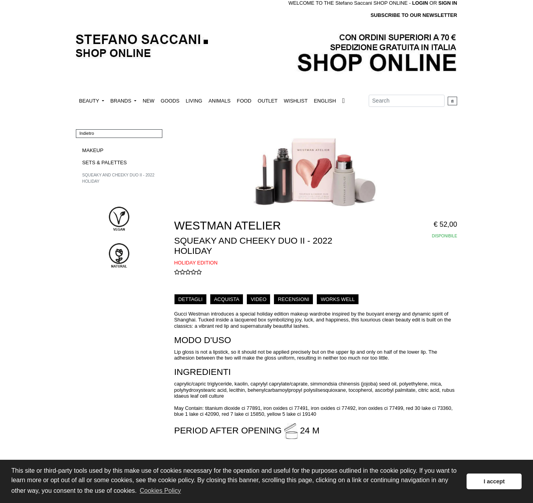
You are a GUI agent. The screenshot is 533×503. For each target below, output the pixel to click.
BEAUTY (90, 101)
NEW (148, 101)
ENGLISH (325, 101)
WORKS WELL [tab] (338, 299)
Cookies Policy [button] (160, 490)
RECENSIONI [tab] (293, 299)
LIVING (194, 101)
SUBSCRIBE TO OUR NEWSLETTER (414, 15)
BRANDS (121, 101)
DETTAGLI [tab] (190, 299)
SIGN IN (447, 3)
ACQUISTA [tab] (226, 299)
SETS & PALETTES (104, 162)
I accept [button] (494, 481)
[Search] (407, 101)
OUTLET (268, 101)
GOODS (170, 101)
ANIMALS (219, 101)
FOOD (244, 101)
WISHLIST (295, 101)
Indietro (86, 133)
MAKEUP (92, 150)
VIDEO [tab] (258, 299)
